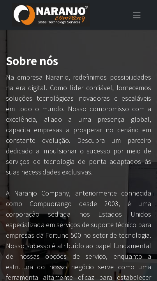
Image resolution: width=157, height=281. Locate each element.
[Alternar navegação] (137, 14)
